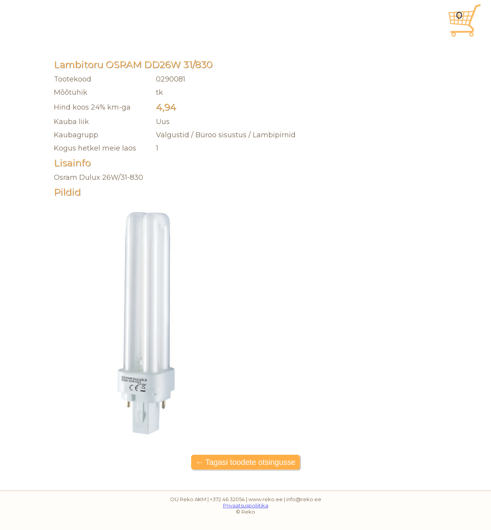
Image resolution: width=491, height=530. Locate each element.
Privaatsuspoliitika (245, 505)
